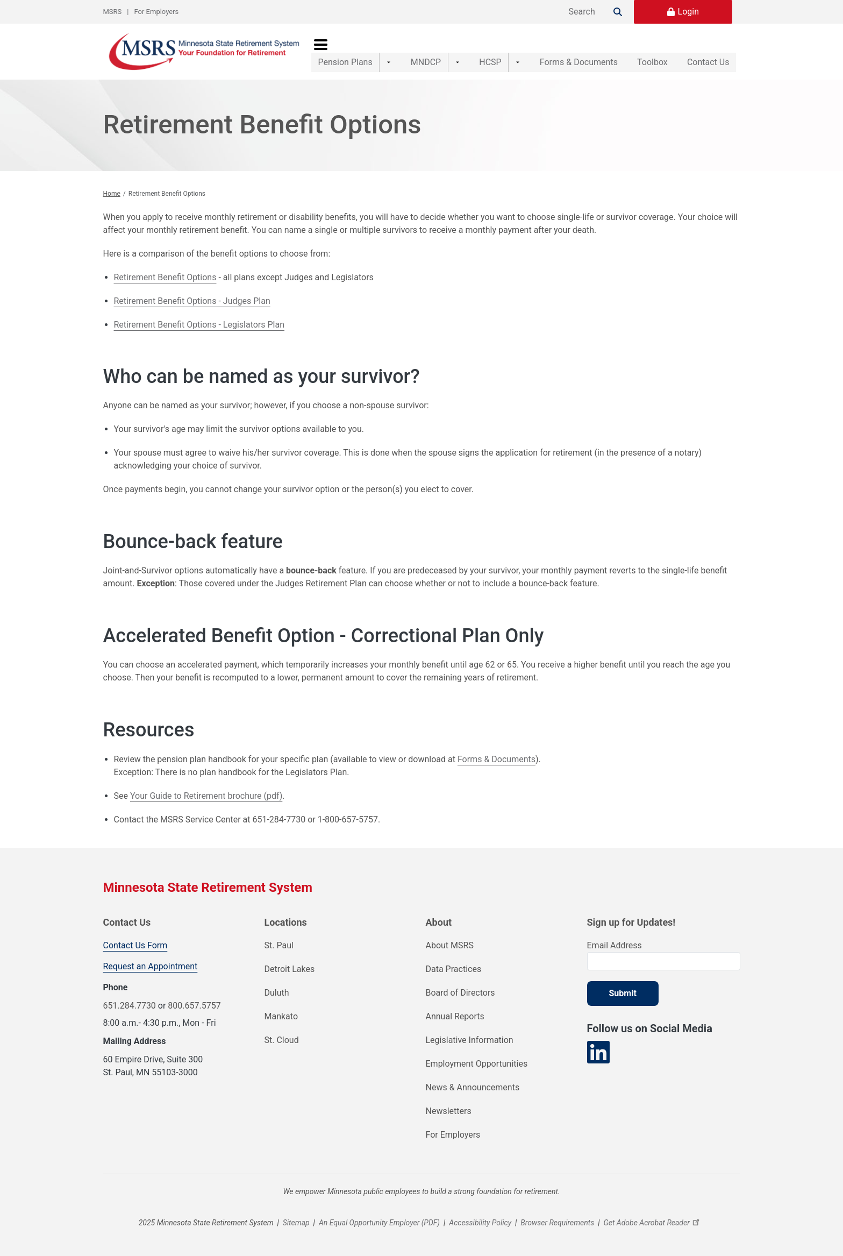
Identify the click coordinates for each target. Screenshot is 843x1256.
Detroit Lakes (290, 969)
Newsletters (448, 1111)
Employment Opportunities (477, 1064)
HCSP (475, 51)
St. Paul (279, 945)
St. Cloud (282, 1040)
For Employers (156, 12)
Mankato (281, 1016)
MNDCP (418, 51)
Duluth (277, 993)
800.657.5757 (194, 1005)
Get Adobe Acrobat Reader (652, 1222)
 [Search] (617, 12)
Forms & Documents (556, 51)
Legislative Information (469, 1040)
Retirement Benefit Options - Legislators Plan (199, 325)
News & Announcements (473, 1087)
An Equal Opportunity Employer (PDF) (379, 1222)
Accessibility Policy (480, 1222)
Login (688, 11)
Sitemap (296, 1222)
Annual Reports (455, 1016)
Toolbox (641, 51)
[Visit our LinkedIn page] (598, 1052)
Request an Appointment (150, 966)
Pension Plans (345, 51)
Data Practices (454, 969)
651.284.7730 (129, 1005)
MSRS (112, 12)
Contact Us (708, 51)
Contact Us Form (135, 945)
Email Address (614, 945)
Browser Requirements (557, 1222)
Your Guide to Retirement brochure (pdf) (206, 796)
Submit (623, 993)
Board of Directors (460, 993)
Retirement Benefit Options (165, 277)
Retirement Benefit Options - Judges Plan (192, 301)
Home (111, 193)
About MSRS (450, 945)
